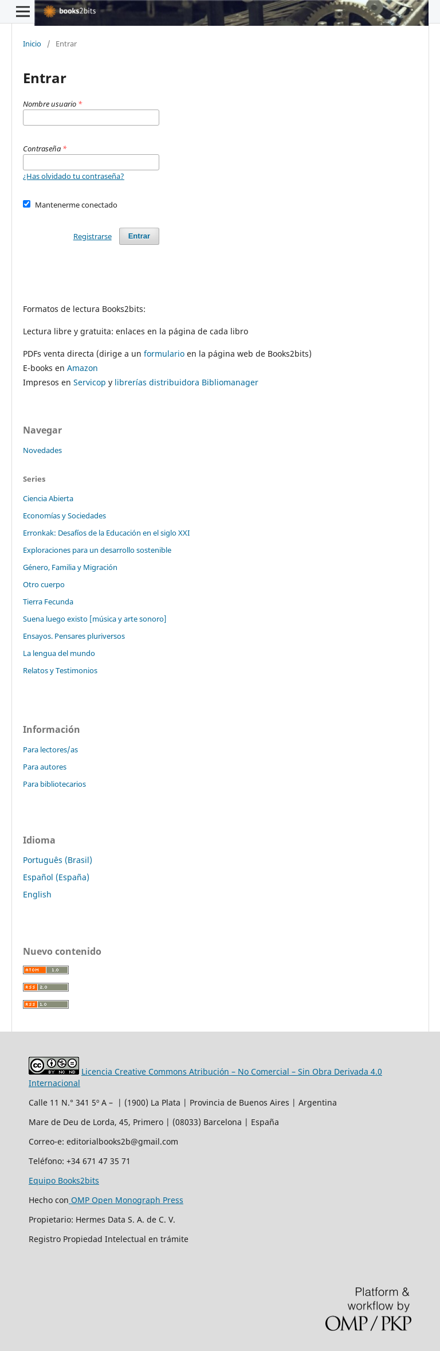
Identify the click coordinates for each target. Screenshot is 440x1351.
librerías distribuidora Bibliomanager (186, 382)
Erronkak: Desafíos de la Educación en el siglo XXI (106, 533)
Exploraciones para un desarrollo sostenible (97, 550)
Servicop (89, 382)
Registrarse (92, 236)
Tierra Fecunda (48, 601)
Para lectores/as (50, 749)
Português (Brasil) (57, 859)
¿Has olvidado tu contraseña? (73, 176)
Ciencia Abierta (48, 498)
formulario (164, 353)
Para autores (44, 767)
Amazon (82, 367)
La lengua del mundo (59, 653)
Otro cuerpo (44, 584)
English (37, 894)
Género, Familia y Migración (70, 567)
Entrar (139, 236)
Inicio (32, 43)
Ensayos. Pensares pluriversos (74, 636)
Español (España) (56, 877)
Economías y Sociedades (64, 515)
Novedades (42, 450)
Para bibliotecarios (54, 784)
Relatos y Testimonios (60, 670)
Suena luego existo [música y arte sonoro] (95, 619)
